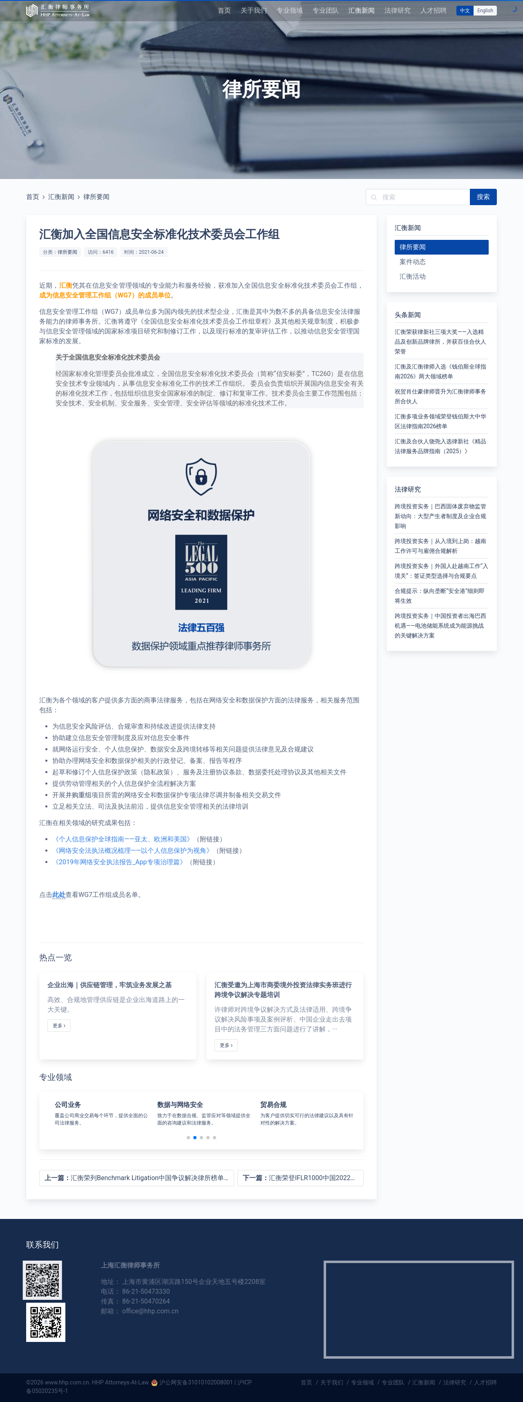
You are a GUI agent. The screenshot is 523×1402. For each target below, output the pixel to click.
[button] (188, 1137)
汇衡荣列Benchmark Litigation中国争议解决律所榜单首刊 (139, 1178)
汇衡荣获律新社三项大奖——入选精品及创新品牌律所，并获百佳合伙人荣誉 (440, 342)
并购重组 (78, 795)
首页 (224, 10)
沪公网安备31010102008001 (196, 1382)
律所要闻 (96, 197)
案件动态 (413, 262)
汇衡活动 (413, 276)
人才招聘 (433, 10)
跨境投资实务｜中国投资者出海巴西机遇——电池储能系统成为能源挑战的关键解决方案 (440, 626)
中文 (465, 10)
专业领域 (290, 10)
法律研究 (397, 10)
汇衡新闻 (362, 10)
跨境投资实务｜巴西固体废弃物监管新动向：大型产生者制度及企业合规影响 (440, 516)
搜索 (483, 197)
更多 (59, 1025)
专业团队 (326, 10)
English (485, 10)
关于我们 (254, 10)
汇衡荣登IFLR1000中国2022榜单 (303, 1178)
